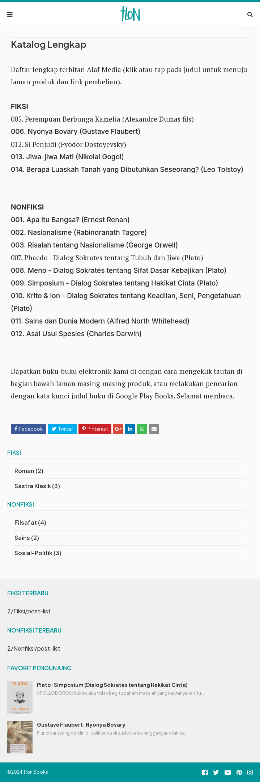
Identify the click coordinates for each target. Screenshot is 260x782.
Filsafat (30, 522)
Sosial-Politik (37, 553)
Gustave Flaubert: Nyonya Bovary (81, 724)
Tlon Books (35, 772)
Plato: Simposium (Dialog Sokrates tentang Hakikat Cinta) (112, 684)
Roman (28, 470)
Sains (26, 537)
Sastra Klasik (37, 486)
